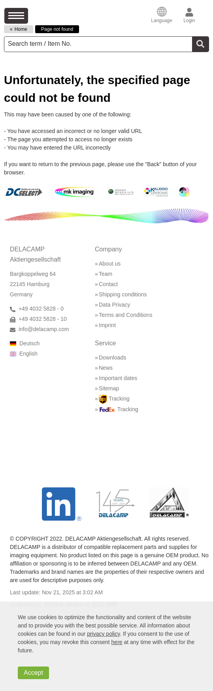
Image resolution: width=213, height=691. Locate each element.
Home (21, 29)
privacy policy (103, 634)
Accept (33, 672)
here (117, 642)
